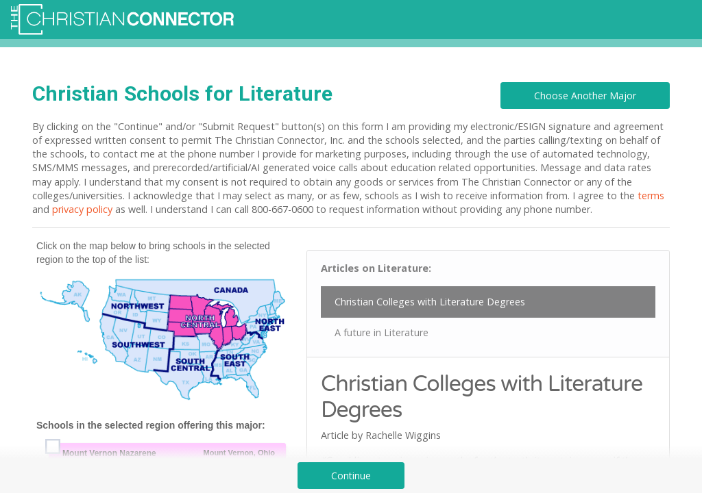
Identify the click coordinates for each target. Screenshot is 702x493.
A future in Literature (381, 332)
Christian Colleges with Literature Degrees (430, 301)
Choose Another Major (585, 95)
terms (651, 195)
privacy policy (82, 209)
